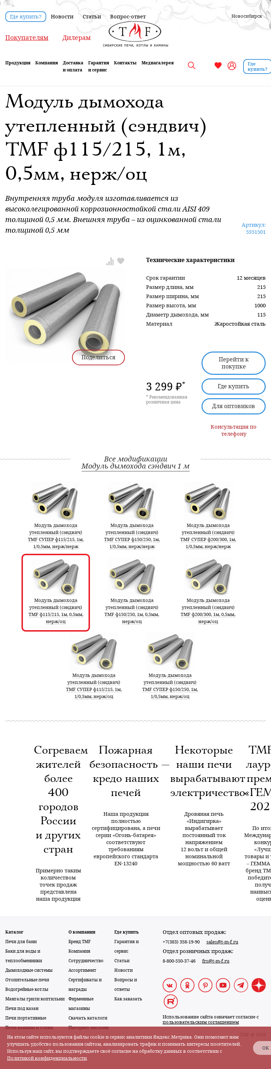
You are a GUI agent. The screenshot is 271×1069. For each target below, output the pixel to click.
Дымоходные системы (29, 970)
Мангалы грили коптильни (35, 999)
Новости (62, 16)
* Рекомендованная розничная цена (166, 400)
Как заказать (128, 999)
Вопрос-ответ (128, 16)
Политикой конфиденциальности (47, 1058)
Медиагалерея (157, 62)
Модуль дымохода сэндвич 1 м (135, 466)
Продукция (17, 62)
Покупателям (26, 37)
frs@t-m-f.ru (215, 961)
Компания (46, 62)
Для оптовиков (233, 406)
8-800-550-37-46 (179, 961)
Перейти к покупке (234, 363)
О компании (81, 932)
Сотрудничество (85, 960)
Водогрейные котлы (26, 989)
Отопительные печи (27, 979)
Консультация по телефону (234, 430)
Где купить (233, 386)
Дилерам (76, 37)
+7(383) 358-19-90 (181, 942)
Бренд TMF (79, 941)
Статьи (92, 16)
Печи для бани (21, 941)
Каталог (14, 932)
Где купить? (26, 16)
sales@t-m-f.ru (222, 942)
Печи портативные (25, 1018)
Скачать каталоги (87, 1018)
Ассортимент (82, 970)
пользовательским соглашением (201, 1022)
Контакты (125, 62)
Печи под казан (21, 1008)
